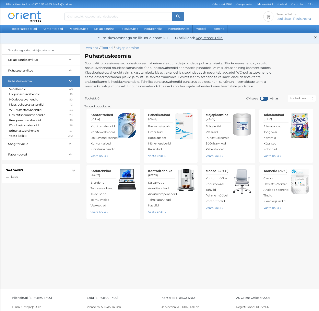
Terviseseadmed (102, 188)
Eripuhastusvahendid (41, 130)
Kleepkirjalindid (274, 201)
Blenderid (97, 182)
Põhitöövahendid (103, 132)
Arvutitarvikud (158, 188)
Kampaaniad (244, 4)
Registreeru (302, 19)
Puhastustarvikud (44, 70)
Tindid (267, 195)
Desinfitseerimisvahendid (41, 115)
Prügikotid (213, 126)
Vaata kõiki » (41, 136)
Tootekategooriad (20, 29)
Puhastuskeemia (44, 80)
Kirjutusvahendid (103, 126)
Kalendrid (155, 149)
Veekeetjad (98, 205)
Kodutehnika (153, 29)
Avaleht (92, 48)
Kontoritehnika (179, 29)
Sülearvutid (156, 182)
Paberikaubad (78, 29)
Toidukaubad (129, 29)
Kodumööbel (215, 184)
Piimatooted (272, 126)
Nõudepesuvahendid (41, 99)
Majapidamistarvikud (44, 59)
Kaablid (153, 205)
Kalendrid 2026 (222, 4)
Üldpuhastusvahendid (41, 94)
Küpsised (269, 143)
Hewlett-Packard (275, 184)
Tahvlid (211, 190)
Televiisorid (98, 194)
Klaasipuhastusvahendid (41, 104)
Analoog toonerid (275, 190)
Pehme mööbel (217, 195)
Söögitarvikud (44, 143)
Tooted (107, 48)
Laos (14, 177)
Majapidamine (104, 29)
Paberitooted (44, 154)
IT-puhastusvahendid (41, 125)
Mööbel (201, 29)
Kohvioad (270, 149)
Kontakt (282, 4)
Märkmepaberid (159, 143)
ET (309, 4)
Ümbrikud (155, 132)
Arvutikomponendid (162, 194)
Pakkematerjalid (159, 126)
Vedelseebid (41, 89)
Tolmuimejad (100, 200)
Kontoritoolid (215, 201)
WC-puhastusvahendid (41, 110)
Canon (268, 178)
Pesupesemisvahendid (41, 120)
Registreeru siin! (209, 38)
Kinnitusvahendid (103, 149)
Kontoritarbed (53, 29)
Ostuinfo (297, 4)
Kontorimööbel (216, 178)
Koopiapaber (157, 138)
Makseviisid (265, 4)
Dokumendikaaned (104, 138)
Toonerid (218, 29)
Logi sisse (283, 19)
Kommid (269, 138)
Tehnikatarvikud (159, 200)
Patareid (212, 132)
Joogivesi (270, 132)
